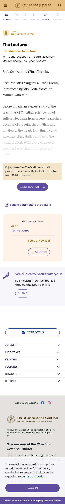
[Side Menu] (5, 5)
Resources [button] (12, 374)
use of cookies (35, 476)
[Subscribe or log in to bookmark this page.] (34, 17)
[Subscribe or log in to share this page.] (24, 17)
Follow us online (26, 402)
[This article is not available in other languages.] (57, 17)
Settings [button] (11, 381)
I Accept (32, 488)
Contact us (32, 332)
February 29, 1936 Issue (23, 34)
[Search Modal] (60, 5)
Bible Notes (19, 231)
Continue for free (32, 187)
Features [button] (11, 367)
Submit (23, 293)
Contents (39, 252)
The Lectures (15, 44)
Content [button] (11, 359)
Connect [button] (11, 345)
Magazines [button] (12, 352)
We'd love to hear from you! (38, 274)
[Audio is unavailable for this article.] (16, 17)
